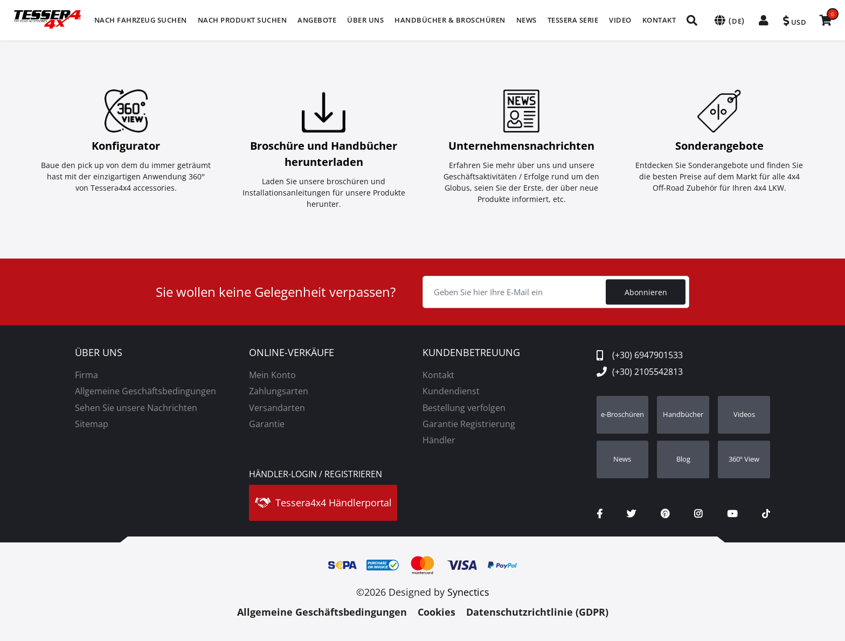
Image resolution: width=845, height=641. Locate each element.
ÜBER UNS (98, 353)
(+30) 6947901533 (640, 355)
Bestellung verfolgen (463, 408)
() (728, 20)
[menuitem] (140, 20)
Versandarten (277, 408)
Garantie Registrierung (468, 424)
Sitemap (91, 424)
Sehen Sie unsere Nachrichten (136, 408)
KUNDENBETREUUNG (471, 353)
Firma (86, 375)
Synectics (468, 592)
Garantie (267, 424)
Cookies (436, 611)
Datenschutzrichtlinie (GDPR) (537, 611)
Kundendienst (451, 391)
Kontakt (438, 375)
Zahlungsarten (278, 391)
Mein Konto (272, 375)
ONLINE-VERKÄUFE (291, 353)
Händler (438, 440)
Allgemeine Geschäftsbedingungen (145, 391)
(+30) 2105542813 (640, 372)
